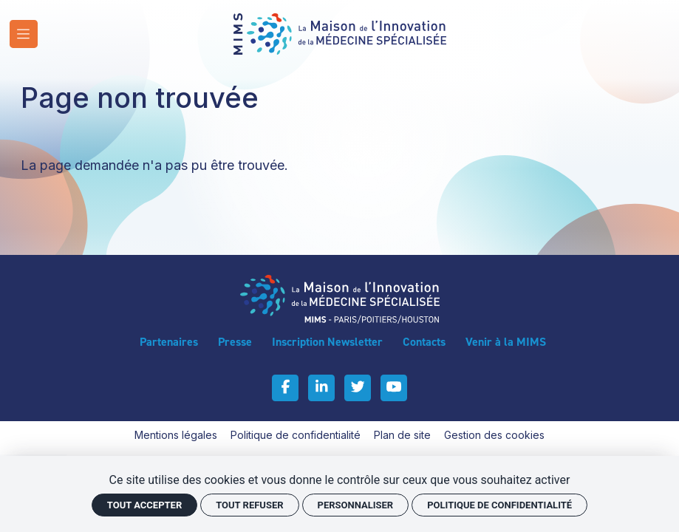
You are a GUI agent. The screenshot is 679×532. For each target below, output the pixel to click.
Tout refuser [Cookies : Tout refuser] (249, 505)
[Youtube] (394, 388)
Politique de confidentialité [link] (499, 505)
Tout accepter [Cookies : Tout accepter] (144, 505)
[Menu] (24, 34)
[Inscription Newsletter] (327, 342)
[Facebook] (285, 388)
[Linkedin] (321, 388)
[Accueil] (339, 33)
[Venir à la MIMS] (505, 342)
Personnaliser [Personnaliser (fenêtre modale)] (356, 505)
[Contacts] (424, 342)
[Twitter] (357, 388)
